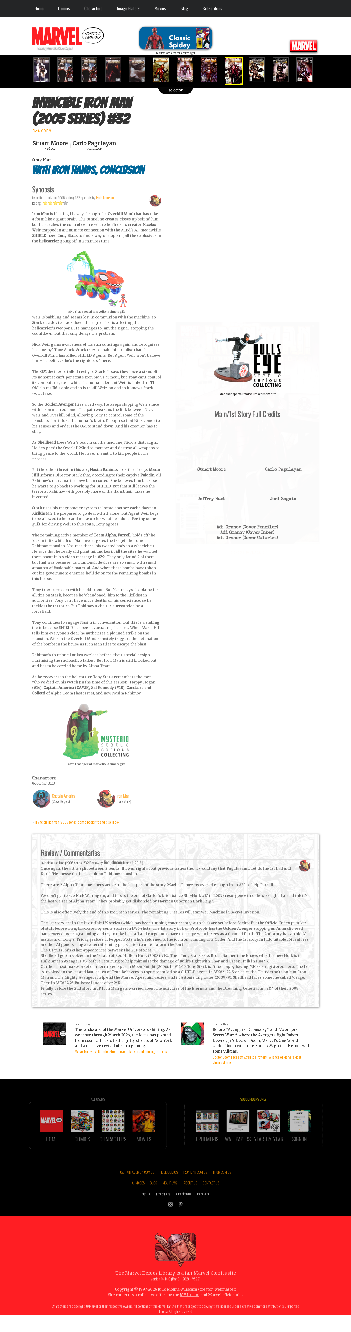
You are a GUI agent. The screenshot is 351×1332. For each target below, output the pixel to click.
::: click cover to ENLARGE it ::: (247, 323)
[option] (44, 69)
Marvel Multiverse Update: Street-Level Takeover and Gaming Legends (121, 1051)
